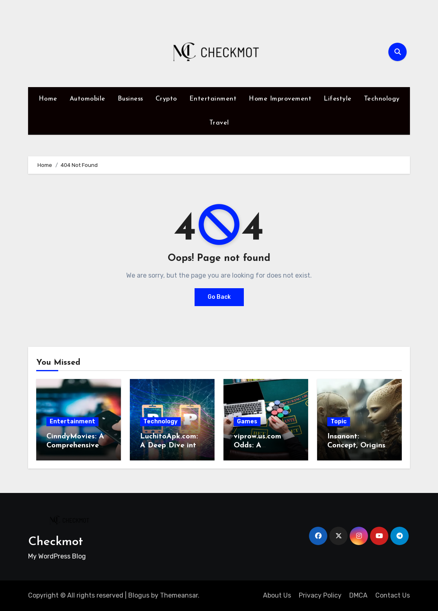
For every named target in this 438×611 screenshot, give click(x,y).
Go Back (219, 296)
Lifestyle (338, 99)
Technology (382, 99)
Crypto (166, 99)
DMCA (358, 595)
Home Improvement (280, 99)
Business (130, 99)
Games (247, 421)
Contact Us (392, 595)
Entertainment (213, 99)
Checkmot (55, 542)
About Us (277, 595)
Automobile (87, 99)
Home (48, 99)
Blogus (138, 595)
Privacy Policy (320, 595)
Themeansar (179, 595)
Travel (219, 123)
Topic (339, 421)
